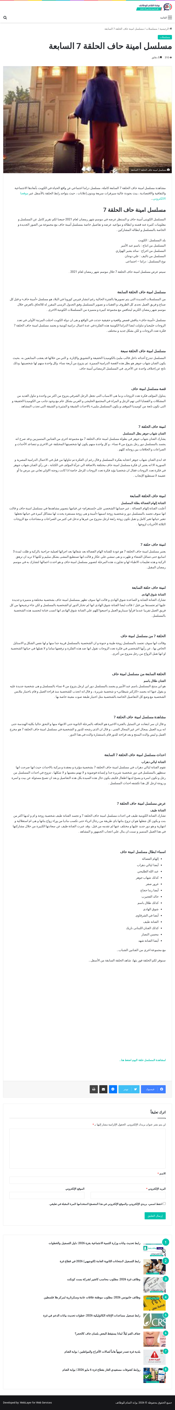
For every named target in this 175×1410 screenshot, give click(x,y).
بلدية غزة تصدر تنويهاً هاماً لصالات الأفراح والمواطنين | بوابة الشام (102, 1351)
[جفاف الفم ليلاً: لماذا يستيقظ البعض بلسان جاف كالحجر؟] (154, 1339)
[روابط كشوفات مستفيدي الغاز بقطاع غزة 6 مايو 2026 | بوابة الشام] (154, 1375)
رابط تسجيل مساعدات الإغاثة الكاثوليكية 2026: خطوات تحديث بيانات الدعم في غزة (91, 1315)
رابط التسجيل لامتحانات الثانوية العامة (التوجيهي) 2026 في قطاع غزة (100, 1261)
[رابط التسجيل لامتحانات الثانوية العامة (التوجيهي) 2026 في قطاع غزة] (154, 1266)
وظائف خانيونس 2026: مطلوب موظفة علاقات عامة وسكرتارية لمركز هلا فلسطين (92, 1297)
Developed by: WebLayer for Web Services (27, 1402)
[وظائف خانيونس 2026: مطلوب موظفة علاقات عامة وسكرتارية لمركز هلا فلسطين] (154, 1303)
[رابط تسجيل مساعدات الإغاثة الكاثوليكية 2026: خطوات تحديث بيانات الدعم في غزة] (154, 1321)
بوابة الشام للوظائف (126, 1402)
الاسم (162, 1173)
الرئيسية (166, 28)
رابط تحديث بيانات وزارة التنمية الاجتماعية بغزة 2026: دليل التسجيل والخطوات (94, 1243)
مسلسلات (151, 28)
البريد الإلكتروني (156, 1188)
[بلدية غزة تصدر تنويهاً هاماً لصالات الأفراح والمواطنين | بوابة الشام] (154, 1357)
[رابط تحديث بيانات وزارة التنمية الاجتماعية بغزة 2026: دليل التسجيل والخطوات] (154, 1248)
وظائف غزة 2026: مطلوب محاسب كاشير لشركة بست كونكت (103, 1279)
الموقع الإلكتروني (74, 1188)
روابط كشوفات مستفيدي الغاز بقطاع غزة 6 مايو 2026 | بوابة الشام (101, 1369)
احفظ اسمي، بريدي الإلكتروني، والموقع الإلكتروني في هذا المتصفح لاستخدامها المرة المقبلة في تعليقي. (105, 1204)
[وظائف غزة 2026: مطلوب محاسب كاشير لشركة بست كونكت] (154, 1285)
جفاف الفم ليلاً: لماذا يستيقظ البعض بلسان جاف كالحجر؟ (107, 1333)
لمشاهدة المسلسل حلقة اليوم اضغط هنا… (142, 1060)
